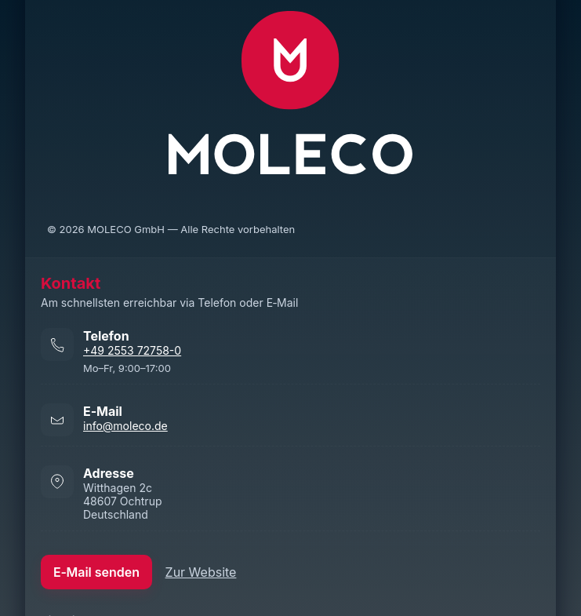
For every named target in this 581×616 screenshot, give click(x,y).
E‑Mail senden (96, 572)
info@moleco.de (125, 425)
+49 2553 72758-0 (132, 350)
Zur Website (201, 572)
